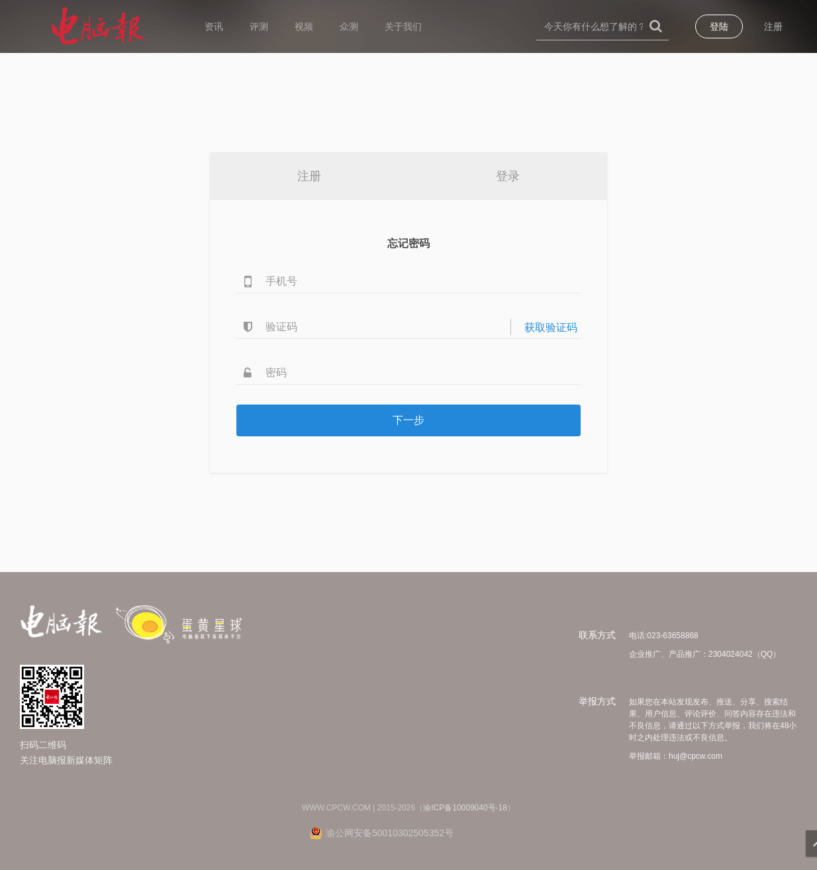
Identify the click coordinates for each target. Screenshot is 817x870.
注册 (773, 26)
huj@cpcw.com (695, 756)
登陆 (719, 26)
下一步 (408, 420)
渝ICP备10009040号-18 (465, 807)
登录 (508, 176)
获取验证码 (550, 327)
